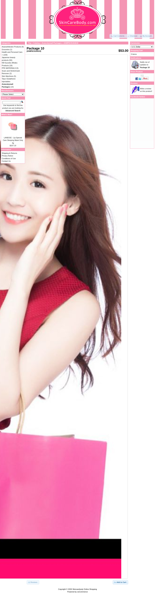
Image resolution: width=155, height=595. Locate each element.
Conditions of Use (9, 158)
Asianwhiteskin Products (11, 47)
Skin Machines (7, 76)
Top (29, 43)
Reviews (134, 83)
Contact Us (6, 161)
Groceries (6, 49)
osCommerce (82, 592)
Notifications (135, 58)
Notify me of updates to (145, 64)
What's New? (6, 114)
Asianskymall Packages (52, 43)
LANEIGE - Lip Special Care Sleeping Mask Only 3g (13, 140)
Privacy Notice (7, 156)
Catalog (36, 43)
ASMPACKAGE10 (71, 43)
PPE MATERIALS (9, 68)
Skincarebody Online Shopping (84, 589)
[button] (117, 36)
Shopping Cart (136, 50)
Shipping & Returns (9, 153)
